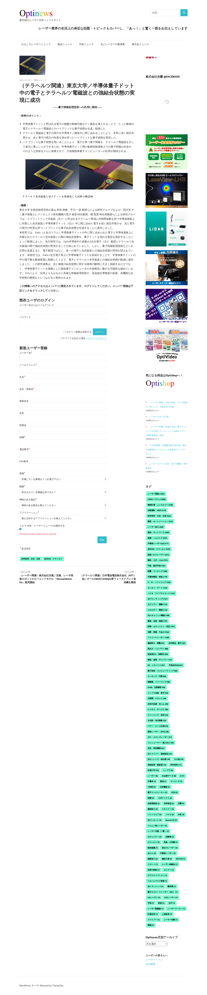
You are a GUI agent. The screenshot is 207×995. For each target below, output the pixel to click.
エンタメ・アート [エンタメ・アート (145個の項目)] (157, 587)
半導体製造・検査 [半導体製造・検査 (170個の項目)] (157, 576)
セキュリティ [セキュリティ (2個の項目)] (154, 836)
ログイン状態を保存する (79, 332)
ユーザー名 (25, 353)
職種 (22, 486)
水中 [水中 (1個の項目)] (171, 903)
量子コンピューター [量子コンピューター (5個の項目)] (157, 792)
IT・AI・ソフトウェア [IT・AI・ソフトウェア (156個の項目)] (159, 582)
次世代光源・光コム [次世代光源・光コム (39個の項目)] (158, 703)
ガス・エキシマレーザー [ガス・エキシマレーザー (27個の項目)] (160, 737)
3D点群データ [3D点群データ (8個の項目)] (169, 775)
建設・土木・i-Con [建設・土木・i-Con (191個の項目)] (158, 560)
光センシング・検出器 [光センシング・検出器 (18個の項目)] (159, 759)
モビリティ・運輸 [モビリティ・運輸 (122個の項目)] (157, 604)
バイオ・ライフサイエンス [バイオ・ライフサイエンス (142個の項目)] (161, 593)
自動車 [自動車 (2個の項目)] (170, 836)
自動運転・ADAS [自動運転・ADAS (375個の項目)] (157, 510)
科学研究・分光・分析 (30, 558)
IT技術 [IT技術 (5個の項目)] (152, 786)
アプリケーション (29, 512)
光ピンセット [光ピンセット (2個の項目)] (154, 820)
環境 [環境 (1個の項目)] (151, 925)
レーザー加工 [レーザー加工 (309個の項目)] (155, 526)
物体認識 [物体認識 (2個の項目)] (153, 847)
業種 (22, 473)
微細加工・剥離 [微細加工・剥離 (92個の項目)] (156, 643)
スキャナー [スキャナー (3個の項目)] (168, 809)
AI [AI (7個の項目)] (182, 775)
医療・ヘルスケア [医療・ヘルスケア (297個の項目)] (157, 538)
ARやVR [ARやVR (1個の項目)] (180, 858)
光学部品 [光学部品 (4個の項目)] (169, 803)
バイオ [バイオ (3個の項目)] (170, 814)
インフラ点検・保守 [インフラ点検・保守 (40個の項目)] (158, 692)
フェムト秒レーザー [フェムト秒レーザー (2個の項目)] (157, 825)
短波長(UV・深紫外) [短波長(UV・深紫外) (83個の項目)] (158, 654)
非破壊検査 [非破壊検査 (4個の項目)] (154, 803)
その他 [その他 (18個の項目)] (178, 759)
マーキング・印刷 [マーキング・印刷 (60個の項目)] (157, 676)
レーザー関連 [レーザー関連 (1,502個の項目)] (156, 493)
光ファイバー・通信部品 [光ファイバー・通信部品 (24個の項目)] (160, 753)
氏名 (22, 377)
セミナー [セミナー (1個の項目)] (169, 869)
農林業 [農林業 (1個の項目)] (171, 886)
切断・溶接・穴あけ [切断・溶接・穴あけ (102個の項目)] (158, 632)
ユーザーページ (154, 960)
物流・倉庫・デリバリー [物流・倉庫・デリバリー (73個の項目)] (160, 659)
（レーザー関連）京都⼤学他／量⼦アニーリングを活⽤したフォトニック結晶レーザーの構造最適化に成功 (166, 431)
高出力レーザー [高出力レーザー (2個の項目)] (170, 847)
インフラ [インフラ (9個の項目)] (168, 770)
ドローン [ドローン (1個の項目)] (153, 864)
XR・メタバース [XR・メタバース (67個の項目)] (156, 665)
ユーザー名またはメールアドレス (36, 305)
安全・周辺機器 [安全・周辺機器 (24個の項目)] (156, 748)
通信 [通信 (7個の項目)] (163, 781)
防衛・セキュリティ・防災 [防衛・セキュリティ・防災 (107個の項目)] (161, 626)
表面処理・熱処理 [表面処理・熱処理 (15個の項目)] (157, 764)
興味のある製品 (28, 499)
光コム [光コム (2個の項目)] (152, 853)
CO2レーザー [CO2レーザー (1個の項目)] (171, 897)
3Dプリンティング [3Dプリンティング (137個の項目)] (157, 598)
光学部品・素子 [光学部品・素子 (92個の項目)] (176, 643)
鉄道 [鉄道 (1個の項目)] (161, 903)
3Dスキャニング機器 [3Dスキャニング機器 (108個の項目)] (158, 615)
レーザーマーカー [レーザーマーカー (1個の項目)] (176, 908)
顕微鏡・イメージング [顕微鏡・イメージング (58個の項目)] (159, 681)
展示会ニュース (140, 44)
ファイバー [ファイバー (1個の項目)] (154, 919)
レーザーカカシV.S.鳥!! (159, 416)
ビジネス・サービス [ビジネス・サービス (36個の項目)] (158, 709)
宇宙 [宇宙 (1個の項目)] (151, 903)
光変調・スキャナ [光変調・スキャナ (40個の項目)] (157, 698)
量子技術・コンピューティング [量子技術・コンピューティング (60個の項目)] (162, 670)
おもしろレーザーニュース (36, 44)
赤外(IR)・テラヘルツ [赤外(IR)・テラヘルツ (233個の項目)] (159, 549)
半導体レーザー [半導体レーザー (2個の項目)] (168, 853)
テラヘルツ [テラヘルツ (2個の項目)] (154, 842)
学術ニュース (86, 44)
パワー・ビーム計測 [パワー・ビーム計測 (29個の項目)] (158, 726)
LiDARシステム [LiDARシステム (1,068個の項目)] (156, 499)
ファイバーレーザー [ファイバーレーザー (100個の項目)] (158, 637)
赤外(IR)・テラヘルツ (53, 558)
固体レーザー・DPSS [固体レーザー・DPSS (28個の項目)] (158, 731)
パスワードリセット (96, 338)
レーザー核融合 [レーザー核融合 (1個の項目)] (170, 864)
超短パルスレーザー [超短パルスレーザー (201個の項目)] (158, 554)
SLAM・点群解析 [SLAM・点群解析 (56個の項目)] (156, 687)
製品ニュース (64, 44)
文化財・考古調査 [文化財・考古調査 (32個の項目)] (157, 720)
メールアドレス (28, 365)
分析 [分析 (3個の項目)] (181, 814)
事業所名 (24, 401)
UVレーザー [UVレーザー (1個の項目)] (154, 897)
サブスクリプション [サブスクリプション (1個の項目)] (157, 875)
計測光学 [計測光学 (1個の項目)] (153, 914)
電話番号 (24, 449)
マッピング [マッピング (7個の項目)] (176, 781)
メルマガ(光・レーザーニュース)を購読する (42, 525)
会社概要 (150, 964)
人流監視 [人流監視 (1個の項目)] (167, 914)
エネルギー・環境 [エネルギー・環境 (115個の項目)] (157, 609)
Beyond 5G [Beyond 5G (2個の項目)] (171, 820)
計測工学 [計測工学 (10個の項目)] (153, 770)
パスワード (25, 317)
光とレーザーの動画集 (112, 44)
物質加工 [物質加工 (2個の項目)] (153, 858)
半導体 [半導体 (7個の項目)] (152, 781)
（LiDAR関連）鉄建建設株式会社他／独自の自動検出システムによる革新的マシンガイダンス (166, 449)
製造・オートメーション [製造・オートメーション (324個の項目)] (160, 521)
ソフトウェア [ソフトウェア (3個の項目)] (154, 814)
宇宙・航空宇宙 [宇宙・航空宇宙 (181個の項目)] (156, 565)
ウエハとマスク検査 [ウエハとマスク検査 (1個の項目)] (157, 880)
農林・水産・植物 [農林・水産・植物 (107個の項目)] (157, 621)
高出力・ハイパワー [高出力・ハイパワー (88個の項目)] (158, 648)
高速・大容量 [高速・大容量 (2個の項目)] (171, 842)
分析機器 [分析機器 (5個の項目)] (165, 786)
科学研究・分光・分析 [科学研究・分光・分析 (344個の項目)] (159, 515)
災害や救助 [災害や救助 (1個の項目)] (154, 869)
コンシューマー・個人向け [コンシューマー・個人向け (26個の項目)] (161, 742)
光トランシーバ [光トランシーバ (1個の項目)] (155, 886)
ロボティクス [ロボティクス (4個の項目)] (165, 797)
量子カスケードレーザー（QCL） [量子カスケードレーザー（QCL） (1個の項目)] (163, 892)
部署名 (22, 425)
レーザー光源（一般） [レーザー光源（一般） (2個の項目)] (158, 831)
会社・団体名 (26, 389)
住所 (21, 413)
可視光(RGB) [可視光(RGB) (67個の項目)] (176, 665)
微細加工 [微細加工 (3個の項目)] (153, 809)
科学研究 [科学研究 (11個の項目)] (175, 764)
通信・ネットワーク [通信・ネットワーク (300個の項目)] (158, 532)
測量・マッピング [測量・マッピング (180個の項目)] (157, 571)
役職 (22, 437)
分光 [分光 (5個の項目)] (174, 792)
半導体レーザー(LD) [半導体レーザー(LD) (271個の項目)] (158, 543)
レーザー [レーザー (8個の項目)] (153, 775)
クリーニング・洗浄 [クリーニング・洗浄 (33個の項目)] (158, 715)
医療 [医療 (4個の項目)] (151, 797)
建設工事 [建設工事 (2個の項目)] (167, 858)
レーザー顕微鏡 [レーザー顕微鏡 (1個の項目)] (155, 908)
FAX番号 (23, 461)
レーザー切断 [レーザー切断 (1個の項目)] (171, 919)
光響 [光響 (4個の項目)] (181, 803)
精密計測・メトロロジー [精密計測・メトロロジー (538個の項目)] (160, 504)
